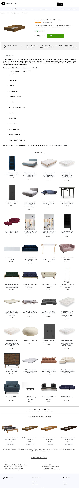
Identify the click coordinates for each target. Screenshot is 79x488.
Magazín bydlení (72, 8)
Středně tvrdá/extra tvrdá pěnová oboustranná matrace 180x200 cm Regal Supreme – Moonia (12, 343)
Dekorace (23, 8)
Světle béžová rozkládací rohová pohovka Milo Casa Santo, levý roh (67, 371)
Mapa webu (35, 484)
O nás (64, 481)
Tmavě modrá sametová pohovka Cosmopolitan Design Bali (30, 259)
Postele (39, 411)
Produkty (5, 13)
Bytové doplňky (13, 8)
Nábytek (53, 8)
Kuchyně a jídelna (42, 8)
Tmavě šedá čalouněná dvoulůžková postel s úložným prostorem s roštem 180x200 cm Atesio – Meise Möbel (30, 205)
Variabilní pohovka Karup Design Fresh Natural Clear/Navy (30, 286)
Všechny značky (36, 477)
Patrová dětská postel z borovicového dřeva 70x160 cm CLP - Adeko (48, 232)
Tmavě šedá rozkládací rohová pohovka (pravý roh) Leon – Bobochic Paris (48, 313)
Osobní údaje (66, 477)
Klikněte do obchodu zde (62, 145)
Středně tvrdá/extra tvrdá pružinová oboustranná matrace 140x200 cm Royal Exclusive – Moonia (67, 343)
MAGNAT (37, 27)
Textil (32, 8)
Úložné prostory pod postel (47, 411)
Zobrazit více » (67, 27)
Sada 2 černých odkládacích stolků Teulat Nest (30, 398)
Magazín (35, 481)
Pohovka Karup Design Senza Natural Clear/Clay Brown (49, 371)
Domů (1, 13)
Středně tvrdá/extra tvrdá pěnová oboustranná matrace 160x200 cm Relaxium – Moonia (67, 314)
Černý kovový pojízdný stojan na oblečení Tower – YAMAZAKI (67, 286)
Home (4, 8)
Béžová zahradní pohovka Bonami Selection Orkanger (49, 398)
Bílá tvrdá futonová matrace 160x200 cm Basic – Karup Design (30, 371)
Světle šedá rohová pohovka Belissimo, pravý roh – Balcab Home (30, 313)
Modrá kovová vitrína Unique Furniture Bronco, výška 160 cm (12, 174)
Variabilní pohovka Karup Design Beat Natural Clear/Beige (49, 286)
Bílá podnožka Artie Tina (30, 340)
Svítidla (62, 8)
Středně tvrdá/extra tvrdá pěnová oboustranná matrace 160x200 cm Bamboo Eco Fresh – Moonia (49, 175)
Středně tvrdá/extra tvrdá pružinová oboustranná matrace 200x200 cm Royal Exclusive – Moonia (67, 175)
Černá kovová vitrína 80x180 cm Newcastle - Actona (67, 232)
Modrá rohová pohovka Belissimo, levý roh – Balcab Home (48, 203)
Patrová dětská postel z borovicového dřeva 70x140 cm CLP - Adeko (30, 232)
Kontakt (65, 484)
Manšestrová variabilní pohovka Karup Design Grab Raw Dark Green (11, 286)
